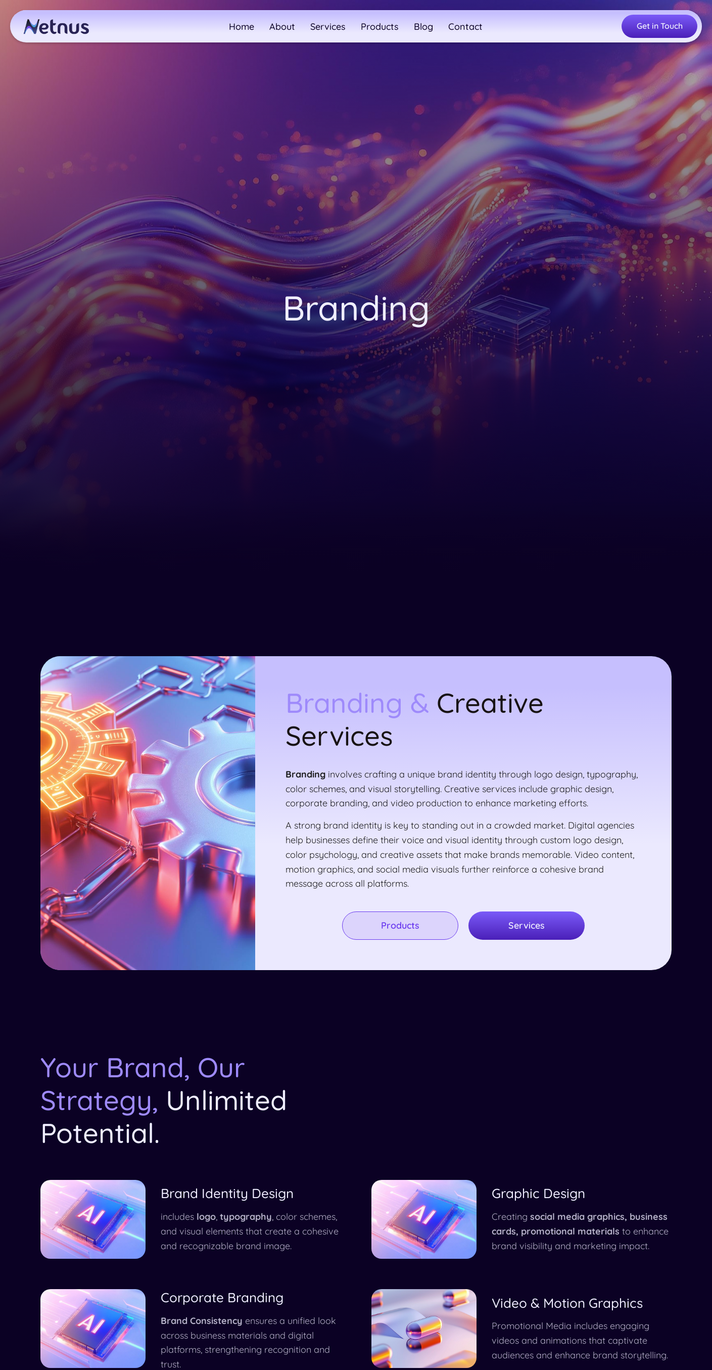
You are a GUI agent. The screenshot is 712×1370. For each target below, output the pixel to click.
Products (400, 925)
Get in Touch (660, 26)
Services (526, 925)
